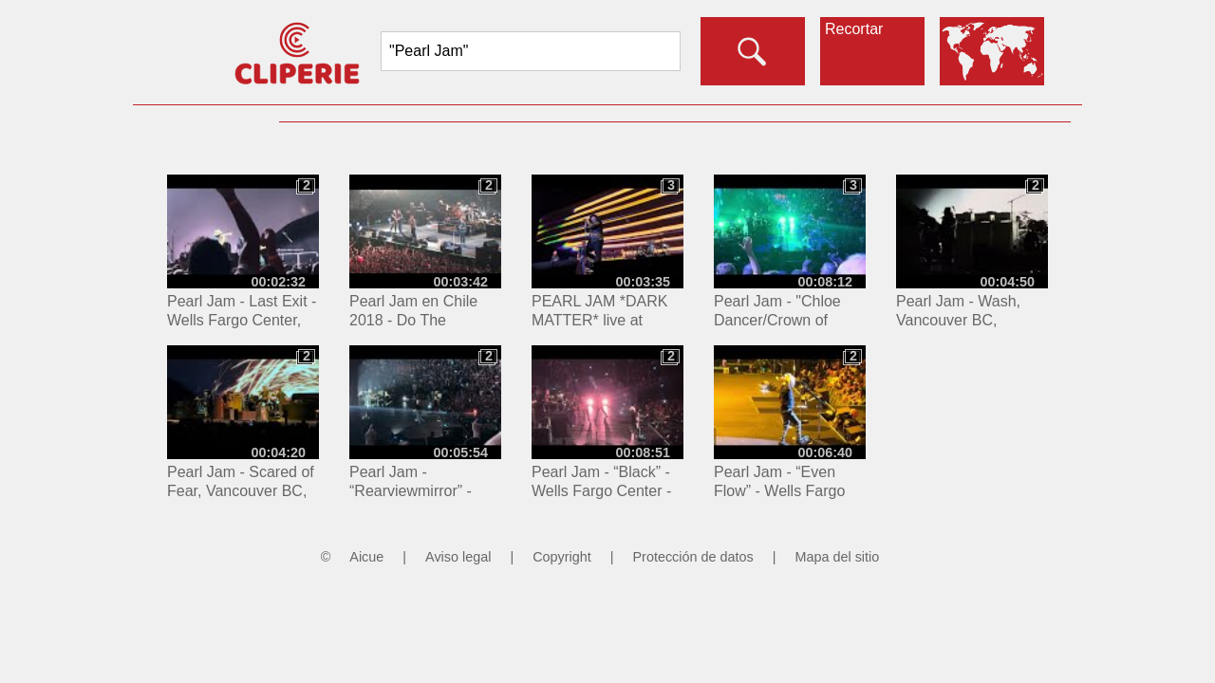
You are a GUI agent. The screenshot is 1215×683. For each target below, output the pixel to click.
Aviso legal (458, 556)
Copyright (562, 556)
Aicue (366, 556)
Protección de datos (693, 556)
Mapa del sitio (836, 556)
